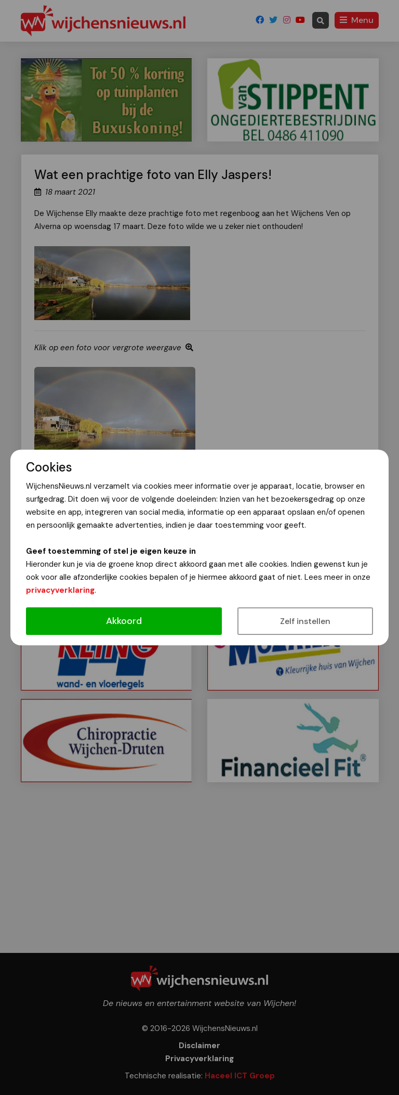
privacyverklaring (60, 590)
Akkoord (124, 621)
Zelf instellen (305, 621)
